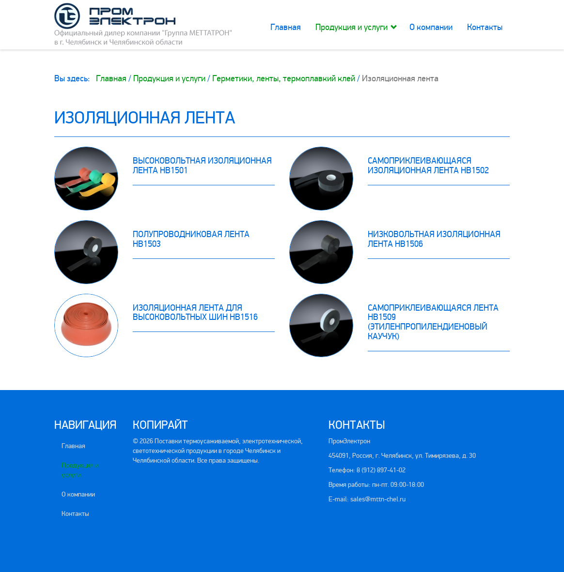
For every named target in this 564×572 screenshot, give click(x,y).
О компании (431, 27)
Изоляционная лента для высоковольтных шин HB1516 (195, 312)
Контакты (484, 27)
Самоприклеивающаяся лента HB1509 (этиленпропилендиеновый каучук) (433, 322)
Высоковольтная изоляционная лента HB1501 (202, 165)
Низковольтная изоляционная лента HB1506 (434, 239)
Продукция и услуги (351, 27)
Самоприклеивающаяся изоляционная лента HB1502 (428, 165)
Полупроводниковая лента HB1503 (191, 239)
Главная (285, 27)
